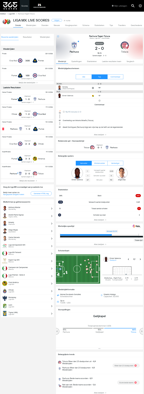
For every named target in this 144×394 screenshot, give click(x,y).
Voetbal (4, 14)
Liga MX (13, 14)
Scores (24, 6)
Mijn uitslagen (119, 5)
